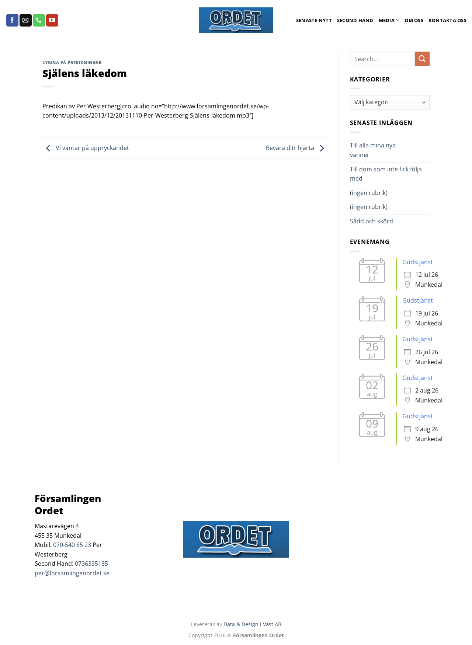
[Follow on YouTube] (52, 20)
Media (389, 20)
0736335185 (91, 563)
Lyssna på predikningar (71, 62)
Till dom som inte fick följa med (386, 174)
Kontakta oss (447, 20)
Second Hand (355, 20)
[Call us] (39, 20)
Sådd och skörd (371, 221)
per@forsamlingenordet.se (72, 573)
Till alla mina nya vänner (373, 150)
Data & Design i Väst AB (252, 624)
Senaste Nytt (314, 20)
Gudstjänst (417, 262)
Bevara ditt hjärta (296, 148)
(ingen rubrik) (369, 193)
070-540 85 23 (72, 545)
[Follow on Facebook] (12, 20)
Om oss (414, 20)
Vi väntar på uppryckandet (85, 148)
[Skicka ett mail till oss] (26, 20)
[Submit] (422, 59)
